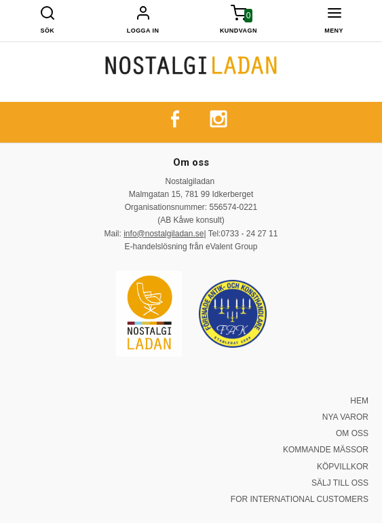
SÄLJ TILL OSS (339, 483)
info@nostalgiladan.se (163, 233)
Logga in (143, 30)
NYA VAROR (345, 417)
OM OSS (352, 433)
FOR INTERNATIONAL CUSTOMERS (299, 499)
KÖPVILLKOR (342, 466)
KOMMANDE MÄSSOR (325, 449)
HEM (359, 400)
